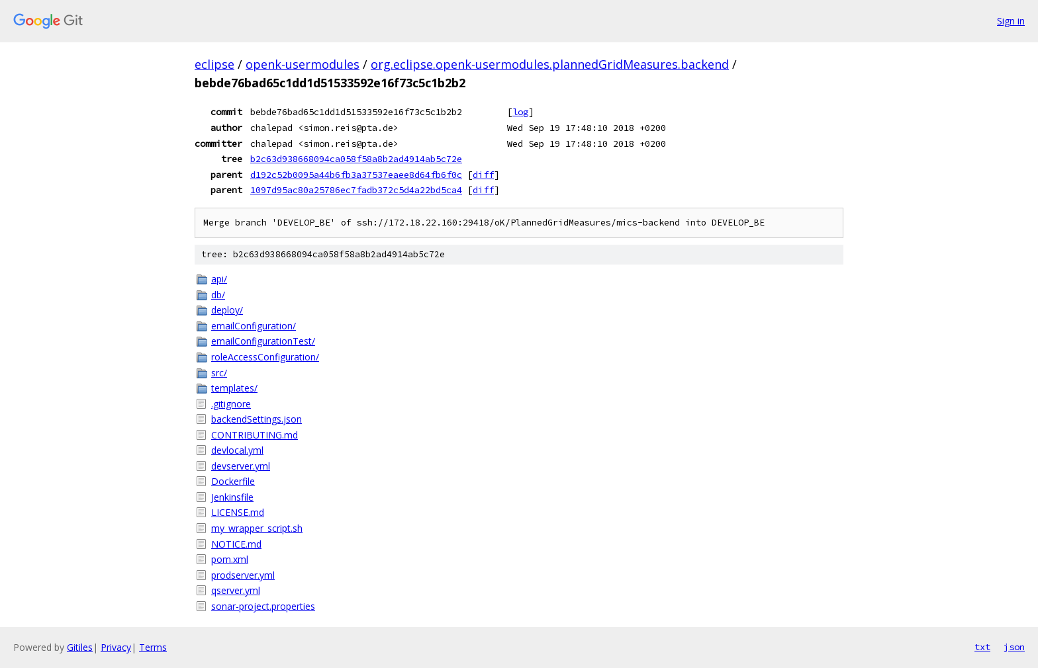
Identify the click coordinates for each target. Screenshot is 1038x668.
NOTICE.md (236, 544)
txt (982, 647)
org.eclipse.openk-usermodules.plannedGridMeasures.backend (550, 64)
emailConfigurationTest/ (263, 341)
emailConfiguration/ (253, 325)
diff (483, 175)
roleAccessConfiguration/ (265, 357)
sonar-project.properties (263, 606)
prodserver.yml (243, 575)
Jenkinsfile (232, 497)
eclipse (214, 64)
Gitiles (80, 647)
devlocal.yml (237, 450)
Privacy (116, 647)
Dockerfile (233, 481)
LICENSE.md (237, 512)
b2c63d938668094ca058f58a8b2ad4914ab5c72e (356, 159)
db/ (218, 294)
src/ (219, 372)
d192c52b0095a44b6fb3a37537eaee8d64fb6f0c (356, 175)
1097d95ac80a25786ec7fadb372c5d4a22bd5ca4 (356, 190)
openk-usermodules (302, 64)
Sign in (1011, 21)
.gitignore (231, 403)
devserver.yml (240, 466)
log (520, 112)
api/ (219, 278)
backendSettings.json (256, 419)
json (1014, 647)
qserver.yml (235, 590)
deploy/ (227, 310)
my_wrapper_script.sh (257, 528)
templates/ (234, 388)
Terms (153, 647)
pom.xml (229, 559)
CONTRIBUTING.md (254, 435)
